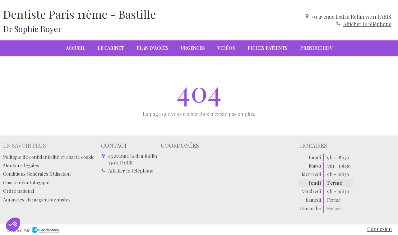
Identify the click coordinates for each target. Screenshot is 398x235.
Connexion (379, 229)
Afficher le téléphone (367, 24)
